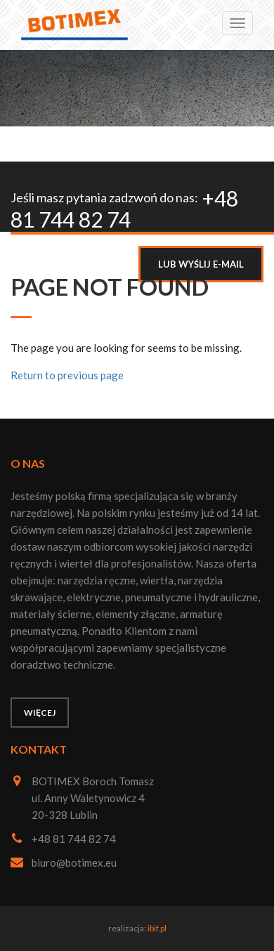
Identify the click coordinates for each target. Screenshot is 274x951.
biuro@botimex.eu (74, 862)
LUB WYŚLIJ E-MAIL (201, 264)
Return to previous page (67, 375)
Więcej (40, 712)
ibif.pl (157, 928)
